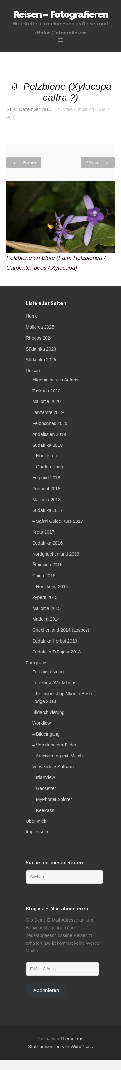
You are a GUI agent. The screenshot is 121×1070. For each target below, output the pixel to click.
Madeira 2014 (46, 619)
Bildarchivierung (48, 712)
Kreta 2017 (43, 532)
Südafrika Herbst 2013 (54, 640)
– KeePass (43, 810)
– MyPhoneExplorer (52, 799)
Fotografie (36, 662)
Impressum (37, 831)
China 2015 (43, 575)
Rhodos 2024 (39, 338)
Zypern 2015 (45, 597)
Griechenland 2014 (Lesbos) (60, 630)
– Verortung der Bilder (54, 744)
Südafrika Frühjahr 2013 (56, 651)
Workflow (41, 723)
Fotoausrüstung (48, 671)
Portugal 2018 (46, 488)
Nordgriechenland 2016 (55, 554)
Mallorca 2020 (46, 401)
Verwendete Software (53, 766)
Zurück (23, 162)
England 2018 (46, 477)
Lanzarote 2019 (48, 412)
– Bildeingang (46, 734)
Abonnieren (46, 990)
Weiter (98, 162)
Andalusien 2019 (49, 434)
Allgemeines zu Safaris (55, 379)
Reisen (33, 370)
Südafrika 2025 (41, 359)
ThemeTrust (72, 1038)
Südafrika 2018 (47, 445)
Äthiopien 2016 (47, 564)
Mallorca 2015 (46, 608)
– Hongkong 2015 (50, 586)
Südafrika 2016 (47, 543)
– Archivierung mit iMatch (57, 755)
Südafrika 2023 (41, 349)
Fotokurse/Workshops (54, 682)
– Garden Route (48, 466)
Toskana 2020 (46, 390)
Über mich (36, 821)
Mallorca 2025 (40, 327)
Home (32, 316)
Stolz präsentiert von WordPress (60, 1046)
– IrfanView (43, 777)
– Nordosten (44, 455)
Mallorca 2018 (46, 499)
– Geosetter (44, 788)
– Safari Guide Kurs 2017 (57, 521)
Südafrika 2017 (47, 510)
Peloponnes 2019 (49, 423)
